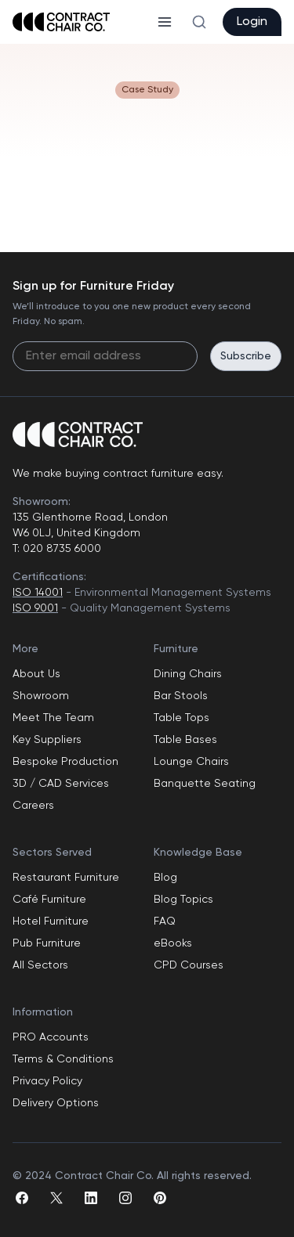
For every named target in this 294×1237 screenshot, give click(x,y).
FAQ (165, 921)
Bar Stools (181, 696)
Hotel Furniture (51, 921)
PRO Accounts (51, 1037)
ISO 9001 (35, 608)
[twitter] (56, 1198)
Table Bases (185, 739)
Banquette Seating (205, 783)
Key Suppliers (47, 739)
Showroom (41, 696)
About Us (36, 674)
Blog (165, 877)
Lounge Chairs (191, 761)
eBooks (173, 943)
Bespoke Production (65, 761)
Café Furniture (49, 899)
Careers (33, 805)
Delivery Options (56, 1103)
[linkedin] (91, 1198)
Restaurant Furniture (66, 877)
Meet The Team (53, 717)
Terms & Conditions (63, 1059)
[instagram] (125, 1198)
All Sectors (40, 965)
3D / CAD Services (61, 783)
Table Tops (181, 717)
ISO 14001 (38, 592)
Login (252, 22)
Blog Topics (183, 899)
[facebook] (22, 1198)
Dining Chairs (188, 674)
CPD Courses (188, 965)
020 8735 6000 (60, 548)
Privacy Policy (47, 1081)
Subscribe (245, 356)
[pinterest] (160, 1198)
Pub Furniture (47, 943)
